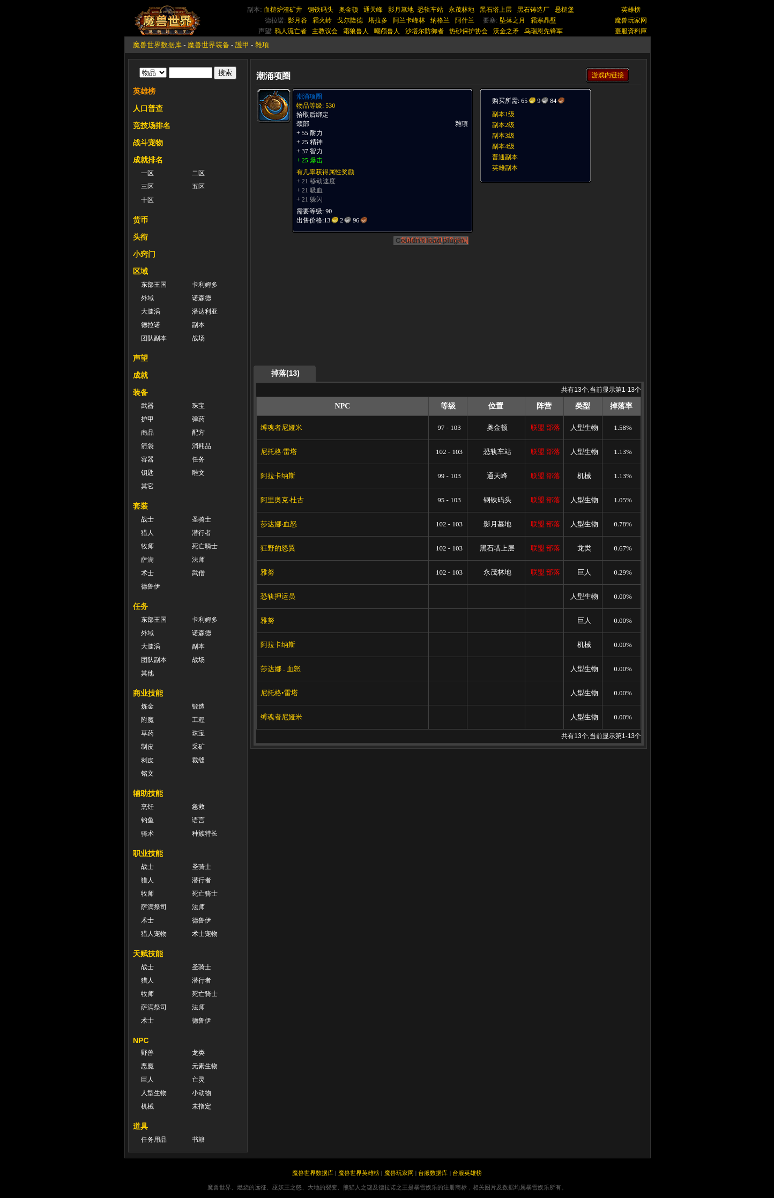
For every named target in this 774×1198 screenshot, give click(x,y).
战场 (198, 338)
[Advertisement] (559, 250)
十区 (147, 200)
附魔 (147, 720)
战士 (147, 519)
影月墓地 (401, 9)
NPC (141, 1040)
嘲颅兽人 (387, 31)
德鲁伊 (150, 586)
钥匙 (147, 473)
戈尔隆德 (350, 20)
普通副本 (505, 157)
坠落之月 (512, 20)
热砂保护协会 (468, 31)
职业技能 (148, 853)
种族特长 (205, 833)
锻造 (198, 706)
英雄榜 (631, 9)
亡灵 (198, 1079)
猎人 (147, 533)
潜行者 (201, 533)
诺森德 (201, 298)
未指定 (201, 1106)
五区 (198, 186)
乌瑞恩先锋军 (543, 31)
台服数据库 (433, 1173)
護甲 (242, 45)
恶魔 (147, 1066)
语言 (198, 820)
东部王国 (154, 284)
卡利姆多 (205, 284)
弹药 (198, 419)
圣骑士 (201, 519)
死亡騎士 (205, 546)
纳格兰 (440, 20)
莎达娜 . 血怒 (281, 669)
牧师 (147, 546)
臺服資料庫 (631, 31)
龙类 (198, 1052)
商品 (147, 432)
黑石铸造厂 (533, 9)
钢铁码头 (320, 9)
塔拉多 (378, 20)
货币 (140, 219)
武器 (147, 406)
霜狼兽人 (356, 31)
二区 (198, 173)
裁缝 (198, 760)
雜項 (262, 45)
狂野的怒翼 (278, 548)
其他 (147, 673)
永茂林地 (461, 9)
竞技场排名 (151, 125)
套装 (140, 506)
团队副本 (154, 338)
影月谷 (297, 20)
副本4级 (503, 146)
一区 (147, 173)
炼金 (147, 706)
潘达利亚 (205, 311)
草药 (147, 733)
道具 (140, 1126)
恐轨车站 (430, 9)
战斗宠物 (148, 142)
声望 (140, 358)
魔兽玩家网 (631, 20)
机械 (147, 1106)
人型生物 (154, 1093)
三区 (147, 186)
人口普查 (148, 108)
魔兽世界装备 (208, 45)
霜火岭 (322, 20)
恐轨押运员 (278, 596)
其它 (147, 486)
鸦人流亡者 (290, 31)
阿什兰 (464, 20)
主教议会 (325, 31)
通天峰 (373, 9)
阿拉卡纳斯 (278, 476)
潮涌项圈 (309, 96)
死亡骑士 (205, 893)
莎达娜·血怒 (279, 524)
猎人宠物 (154, 933)
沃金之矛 (506, 31)
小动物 (201, 1093)
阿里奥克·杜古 (282, 500)
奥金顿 (348, 9)
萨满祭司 (154, 907)
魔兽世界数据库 (157, 45)
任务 (198, 459)
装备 (140, 392)
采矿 (198, 746)
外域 (147, 298)
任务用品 (154, 1139)
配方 (198, 432)
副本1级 (503, 114)
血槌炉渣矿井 (283, 9)
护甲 (147, 419)
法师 (198, 559)
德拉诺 (150, 325)
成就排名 (148, 159)
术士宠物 (205, 933)
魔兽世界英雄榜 (358, 1173)
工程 (198, 720)
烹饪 (147, 806)
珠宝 (198, 406)
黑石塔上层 (496, 9)
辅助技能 (148, 793)
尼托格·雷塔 (279, 452)
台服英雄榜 (467, 1173)
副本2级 (503, 125)
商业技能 (148, 693)
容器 (147, 459)
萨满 (147, 559)
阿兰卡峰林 (409, 20)
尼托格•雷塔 (279, 693)
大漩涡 (150, 311)
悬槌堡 (564, 9)
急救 (198, 806)
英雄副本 (505, 168)
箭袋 (147, 446)
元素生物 (205, 1066)
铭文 (147, 773)
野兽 (147, 1052)
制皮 (147, 746)
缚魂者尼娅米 (281, 427)
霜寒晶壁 (543, 20)
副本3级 (503, 135)
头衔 (140, 237)
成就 (140, 375)
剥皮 (147, 760)
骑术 (147, 833)
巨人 (147, 1079)
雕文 (198, 473)
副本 (198, 325)
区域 (140, 271)
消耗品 (201, 446)
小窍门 (144, 254)
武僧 (198, 573)
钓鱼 (147, 820)
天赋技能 (148, 953)
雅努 (267, 572)
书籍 (198, 1139)
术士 (147, 573)
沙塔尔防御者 (424, 31)
